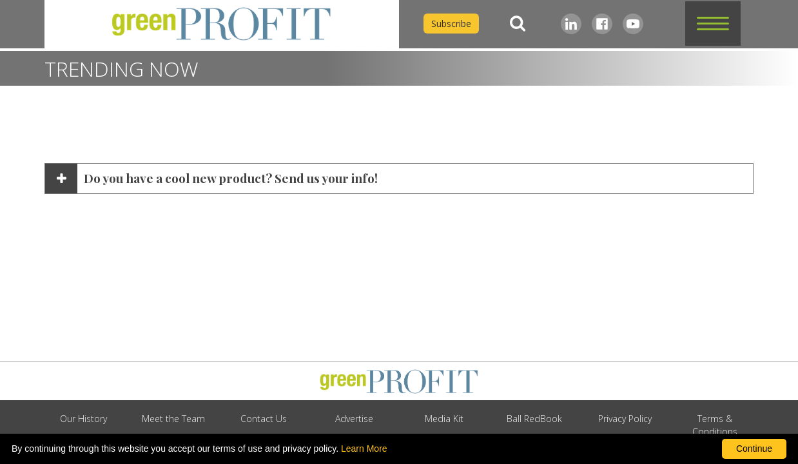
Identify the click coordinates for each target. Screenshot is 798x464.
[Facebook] (602, 24)
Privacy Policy (625, 418)
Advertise (354, 418)
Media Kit (444, 418)
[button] (713, 23)
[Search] (517, 23)
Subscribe (451, 23)
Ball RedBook (534, 418)
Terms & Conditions (714, 425)
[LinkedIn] (571, 24)
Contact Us (263, 418)
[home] (221, 24)
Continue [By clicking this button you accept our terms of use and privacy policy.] (754, 448)
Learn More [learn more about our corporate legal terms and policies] (364, 448)
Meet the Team (173, 418)
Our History (83, 418)
